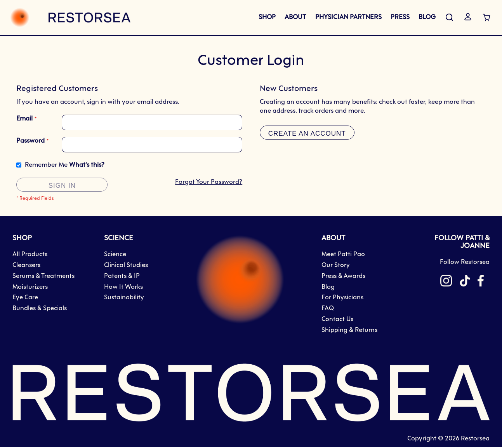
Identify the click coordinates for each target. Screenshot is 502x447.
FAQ (327, 308)
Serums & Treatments (43, 276)
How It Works (123, 287)
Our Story (335, 265)
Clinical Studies (126, 265)
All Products (29, 254)
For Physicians (342, 297)
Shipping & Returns (349, 330)
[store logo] (70, 17)
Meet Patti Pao (343, 254)
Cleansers (26, 265)
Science (115, 254)
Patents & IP (122, 276)
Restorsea (475, 439)
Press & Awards (343, 276)
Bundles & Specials (39, 308)
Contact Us (337, 319)
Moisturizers (30, 287)
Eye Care (25, 297)
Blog (328, 287)
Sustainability (124, 297)
